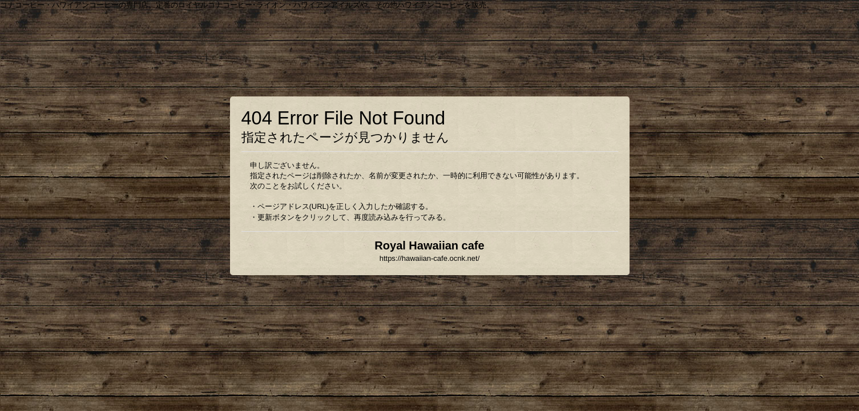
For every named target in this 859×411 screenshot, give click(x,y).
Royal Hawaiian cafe (429, 245)
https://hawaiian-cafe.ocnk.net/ (430, 258)
